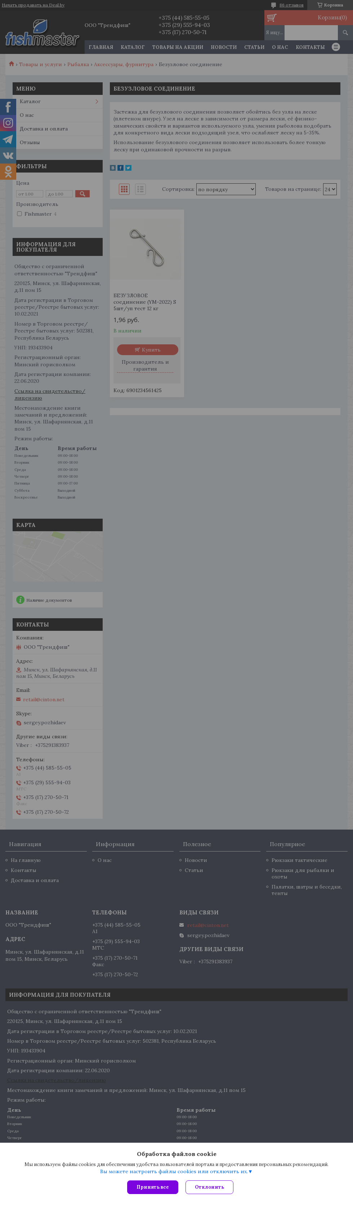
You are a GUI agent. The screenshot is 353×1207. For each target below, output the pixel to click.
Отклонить (209, 1187)
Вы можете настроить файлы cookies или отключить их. (174, 1171)
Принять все (153, 1187)
